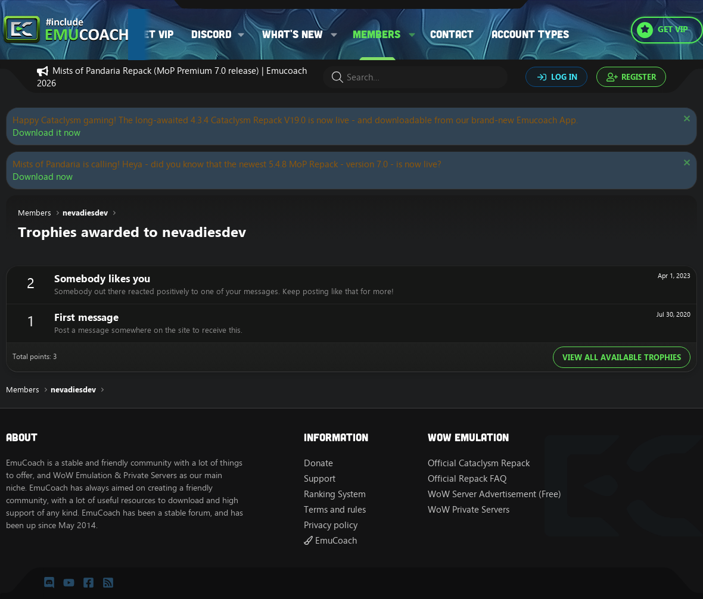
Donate (318, 463)
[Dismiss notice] (685, 120)
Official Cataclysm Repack (479, 463)
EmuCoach (330, 540)
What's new (292, 33)
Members (376, 33)
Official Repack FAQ (467, 478)
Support (319, 478)
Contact (452, 33)
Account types (530, 33)
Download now (43, 176)
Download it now (46, 132)
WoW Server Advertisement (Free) (494, 494)
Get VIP (155, 33)
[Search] (415, 77)
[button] (222, 34)
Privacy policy (330, 525)
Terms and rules (335, 509)
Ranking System (335, 494)
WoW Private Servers (468, 509)
